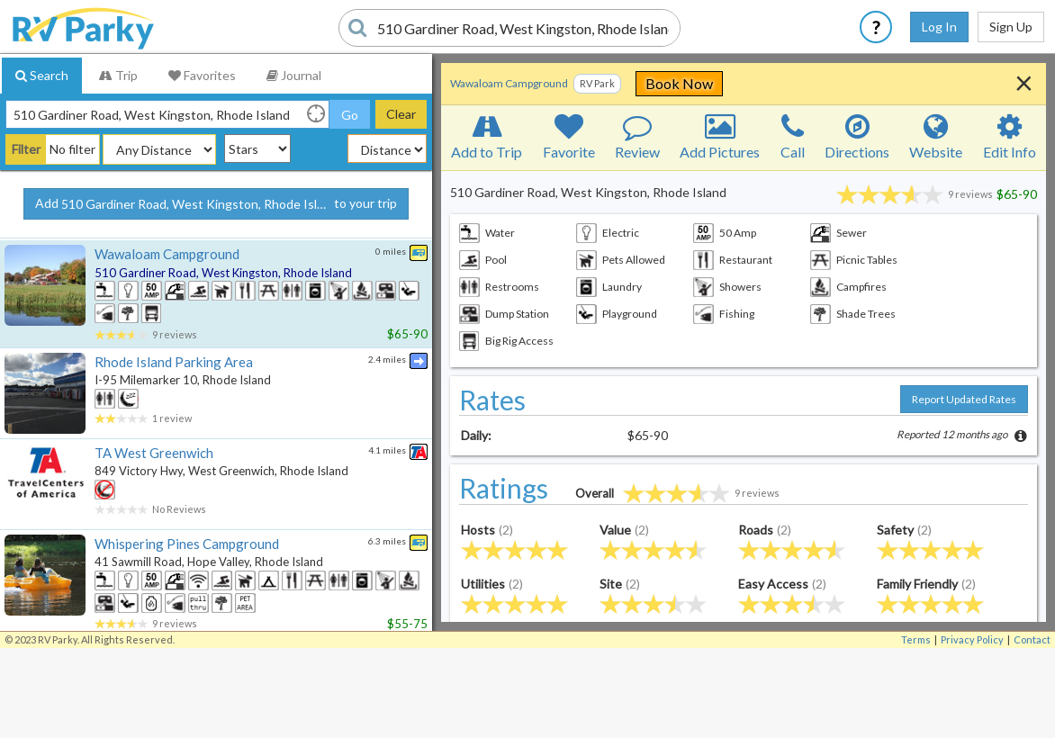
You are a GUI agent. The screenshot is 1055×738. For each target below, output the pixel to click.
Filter (26, 149)
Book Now (795, 83)
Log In (939, 26)
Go (349, 114)
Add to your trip (216, 204)
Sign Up (1010, 26)
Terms (916, 639)
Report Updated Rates (964, 399)
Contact (1032, 639)
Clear (401, 114)
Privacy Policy (972, 639)
